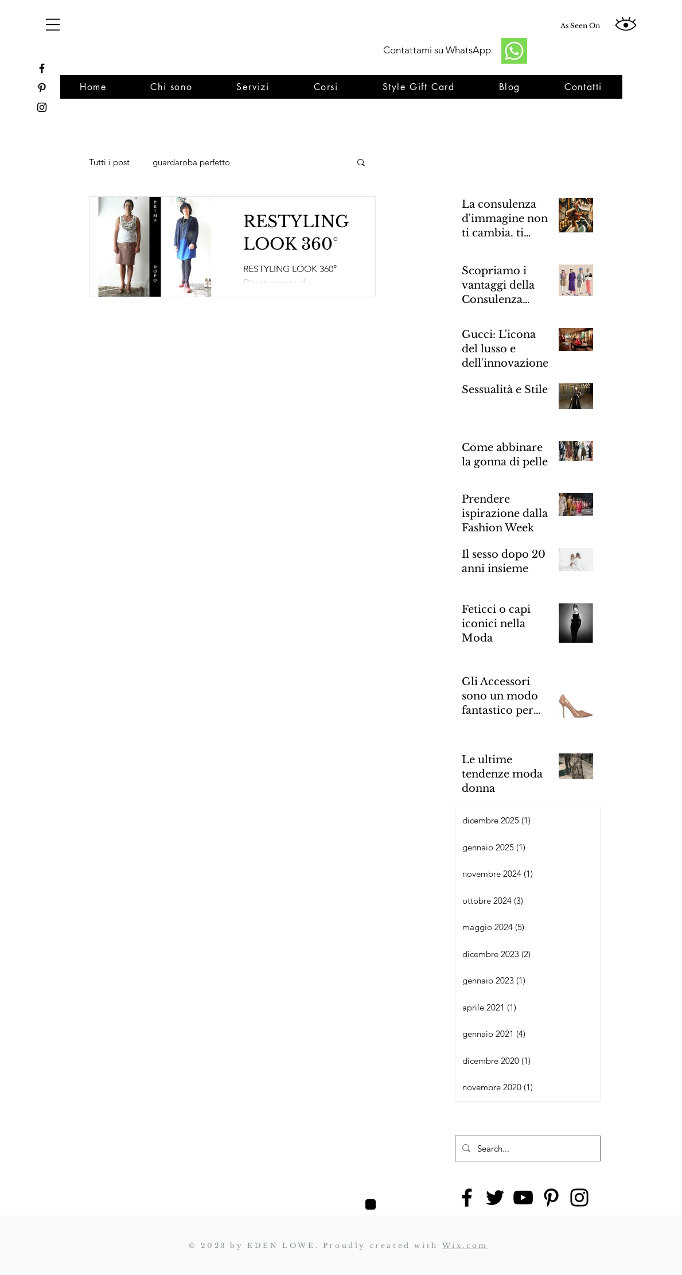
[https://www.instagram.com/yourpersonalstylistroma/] (42, 107)
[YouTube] (523, 1197)
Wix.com (465, 1245)
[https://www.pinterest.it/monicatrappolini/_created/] (42, 87)
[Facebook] (467, 1197)
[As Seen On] (580, 25)
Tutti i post (109, 162)
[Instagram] (579, 1197)
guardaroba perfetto (191, 162)
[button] (361, 163)
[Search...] (526, 1148)
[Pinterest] (551, 1197)
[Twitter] (495, 1197)
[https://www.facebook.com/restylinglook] (42, 68)
